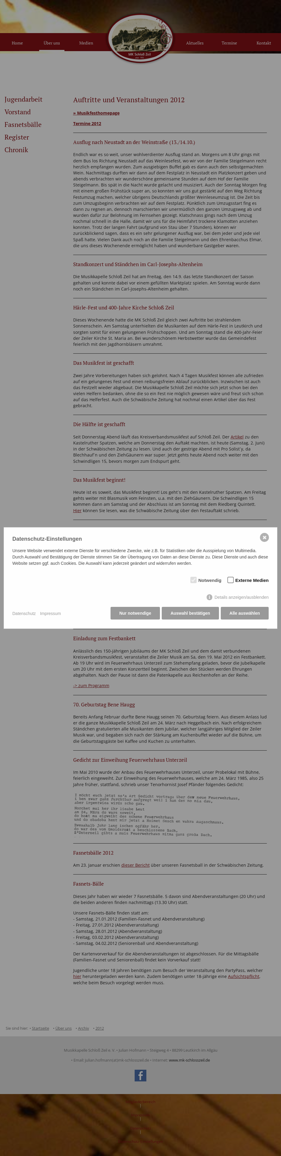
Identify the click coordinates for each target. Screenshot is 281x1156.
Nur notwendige (135, 613)
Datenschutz (24, 613)
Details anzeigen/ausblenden (241, 597)
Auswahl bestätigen (190, 613)
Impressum (50, 613)
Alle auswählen (244, 613)
